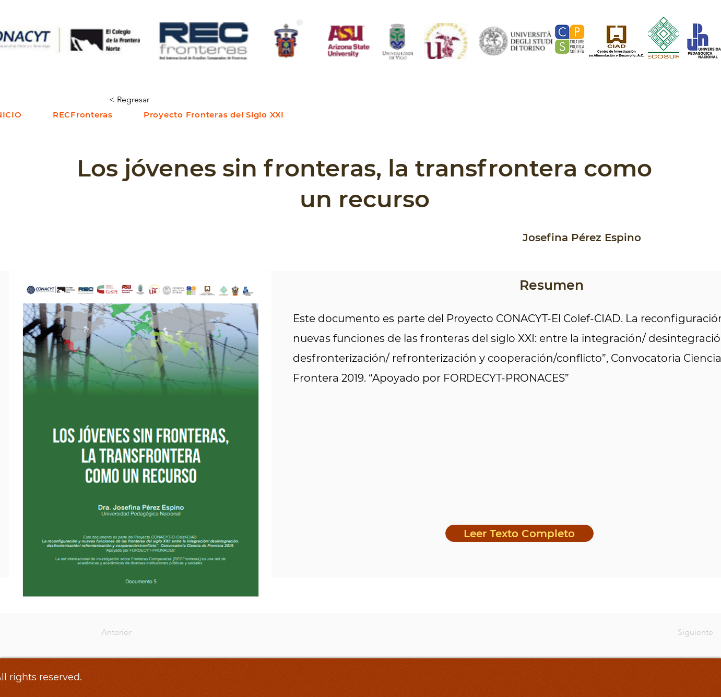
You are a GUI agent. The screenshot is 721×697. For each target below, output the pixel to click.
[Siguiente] (687, 632)
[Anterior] (135, 632)
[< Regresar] (143, 100)
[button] (82, 114)
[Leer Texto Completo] (519, 533)
